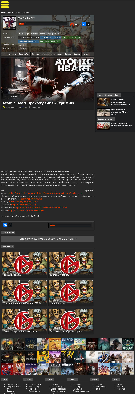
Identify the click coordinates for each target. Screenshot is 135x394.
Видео (68, 53)
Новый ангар (58, 307)
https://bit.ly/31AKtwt (32, 203)
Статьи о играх (57, 391)
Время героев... (13, 279)
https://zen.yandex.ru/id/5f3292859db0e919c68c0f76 (41, 212)
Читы (85, 53)
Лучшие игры (13, 389)
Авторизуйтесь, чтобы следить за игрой (80, 18)
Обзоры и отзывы (40, 53)
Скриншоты (56, 53)
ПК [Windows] (24, 37)
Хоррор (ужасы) (53, 34)
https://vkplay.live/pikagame (24, 206)
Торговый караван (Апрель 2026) (23, 307)
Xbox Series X (45, 41)
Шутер (42, 34)
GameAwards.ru (8, 12)
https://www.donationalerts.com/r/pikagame (60, 197)
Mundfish (22, 44)
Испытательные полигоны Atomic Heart (119, 112)
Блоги (119, 389)
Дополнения (100, 391)
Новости (12, 53)
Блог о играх (23, 12)
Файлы (77, 53)
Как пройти (23, 53)
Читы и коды (34, 391)
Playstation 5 (24, 41)
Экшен (21, 34)
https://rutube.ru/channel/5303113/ (26, 215)
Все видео (77, 389)
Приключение (32, 34)
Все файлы (100, 389)
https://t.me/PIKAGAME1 (24, 209)
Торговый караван (61, 279)
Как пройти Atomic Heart (108, 95)
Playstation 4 (46, 37)
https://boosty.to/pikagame (23, 197)
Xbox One (66, 37)
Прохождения (35, 389)
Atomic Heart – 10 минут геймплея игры (122, 124)
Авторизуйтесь (27, 243)
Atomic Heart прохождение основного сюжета (120, 101)
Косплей (121, 391)
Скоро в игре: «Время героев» (22, 335)
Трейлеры (77, 391)
